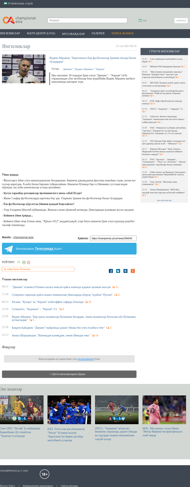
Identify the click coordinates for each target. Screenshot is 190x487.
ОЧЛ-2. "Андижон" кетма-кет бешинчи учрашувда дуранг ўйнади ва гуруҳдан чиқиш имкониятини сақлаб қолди (117, 418)
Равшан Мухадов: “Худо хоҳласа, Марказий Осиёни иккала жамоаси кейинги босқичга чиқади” (162, 151)
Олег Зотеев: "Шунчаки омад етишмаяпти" (159, 183)
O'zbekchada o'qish (18, 3)
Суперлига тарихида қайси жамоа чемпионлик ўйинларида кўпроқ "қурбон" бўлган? (62, 294)
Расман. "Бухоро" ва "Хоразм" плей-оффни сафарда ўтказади (48, 301)
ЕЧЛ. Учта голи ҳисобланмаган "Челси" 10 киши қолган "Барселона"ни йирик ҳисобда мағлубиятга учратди (69, 418)
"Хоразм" (100, 69)
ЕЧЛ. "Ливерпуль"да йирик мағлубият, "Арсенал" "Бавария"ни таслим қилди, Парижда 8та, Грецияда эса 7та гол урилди (164, 131)
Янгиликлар (10, 33)
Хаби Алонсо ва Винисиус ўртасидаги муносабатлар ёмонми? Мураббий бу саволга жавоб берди (163, 174)
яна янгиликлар (164, 200)
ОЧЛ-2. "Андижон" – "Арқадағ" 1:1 (162, 110)
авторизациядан (86, 359)
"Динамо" (67, 69)
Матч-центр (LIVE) (41, 33)
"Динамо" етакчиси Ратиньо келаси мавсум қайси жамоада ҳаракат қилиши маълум (61, 287)
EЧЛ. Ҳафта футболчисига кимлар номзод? (162, 102)
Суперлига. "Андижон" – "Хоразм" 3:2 (35, 309)
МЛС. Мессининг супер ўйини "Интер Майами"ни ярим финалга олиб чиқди (164, 416)
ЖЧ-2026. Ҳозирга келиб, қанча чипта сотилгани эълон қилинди (163, 84)
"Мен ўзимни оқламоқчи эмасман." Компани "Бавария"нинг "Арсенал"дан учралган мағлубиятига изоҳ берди (162, 74)
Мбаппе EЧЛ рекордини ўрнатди (163, 66)
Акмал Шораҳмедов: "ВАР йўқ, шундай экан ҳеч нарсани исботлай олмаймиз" (164, 192)
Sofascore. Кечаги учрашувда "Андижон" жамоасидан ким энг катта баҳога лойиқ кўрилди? (163, 119)
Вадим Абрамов (84, 69)
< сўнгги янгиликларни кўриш (67, 374)
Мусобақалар (73, 33)
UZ (142, 20)
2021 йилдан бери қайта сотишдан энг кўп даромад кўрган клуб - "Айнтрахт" (163, 142)
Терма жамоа (122, 33)
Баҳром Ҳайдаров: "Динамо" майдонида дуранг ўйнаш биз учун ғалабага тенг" (58, 327)
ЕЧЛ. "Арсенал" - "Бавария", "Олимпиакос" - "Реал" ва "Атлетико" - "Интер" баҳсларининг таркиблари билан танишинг (164, 163)
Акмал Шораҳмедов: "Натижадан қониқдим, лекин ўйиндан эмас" (51, 335)
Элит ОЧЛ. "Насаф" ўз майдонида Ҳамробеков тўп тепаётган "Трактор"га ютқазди (22, 416)
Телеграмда (44, 248)
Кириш (181, 20)
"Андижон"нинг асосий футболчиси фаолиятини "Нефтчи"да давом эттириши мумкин (162, 93)
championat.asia (23, 237)
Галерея (98, 33)
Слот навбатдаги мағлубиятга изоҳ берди (162, 60)
